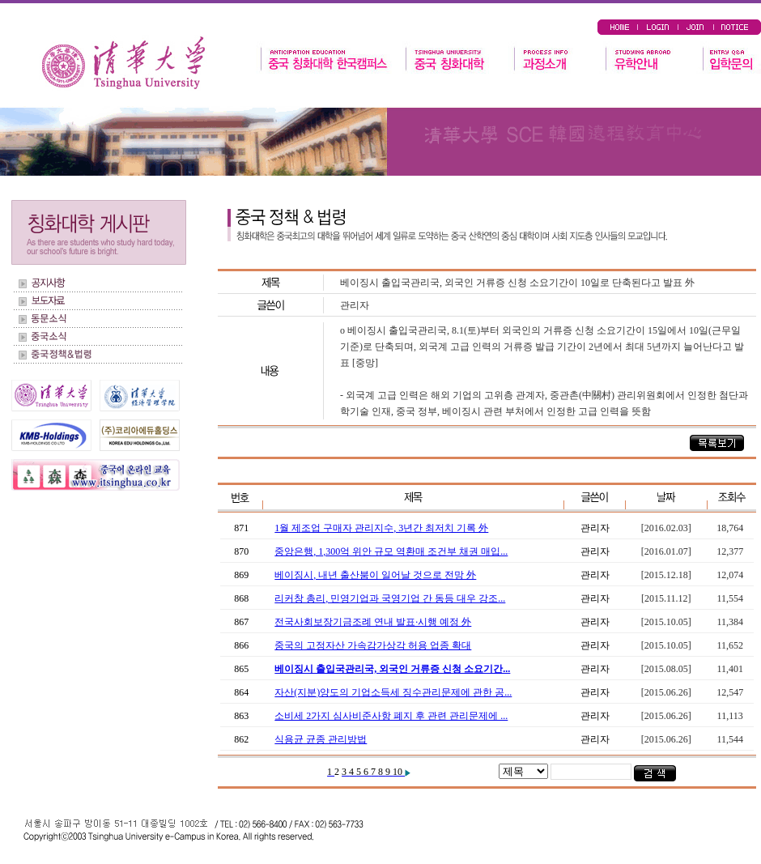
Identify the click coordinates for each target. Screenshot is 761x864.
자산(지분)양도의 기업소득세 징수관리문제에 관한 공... (393, 692)
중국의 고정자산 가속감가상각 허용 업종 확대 (372, 645)
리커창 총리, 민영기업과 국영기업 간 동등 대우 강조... (389, 598)
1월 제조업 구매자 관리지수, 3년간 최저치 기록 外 (381, 528)
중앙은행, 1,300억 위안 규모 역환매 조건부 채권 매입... (391, 551)
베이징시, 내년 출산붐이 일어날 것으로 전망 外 (375, 575)
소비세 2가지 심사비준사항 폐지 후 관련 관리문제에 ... (391, 715)
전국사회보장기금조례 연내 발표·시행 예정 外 (372, 622)
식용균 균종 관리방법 (320, 739)
